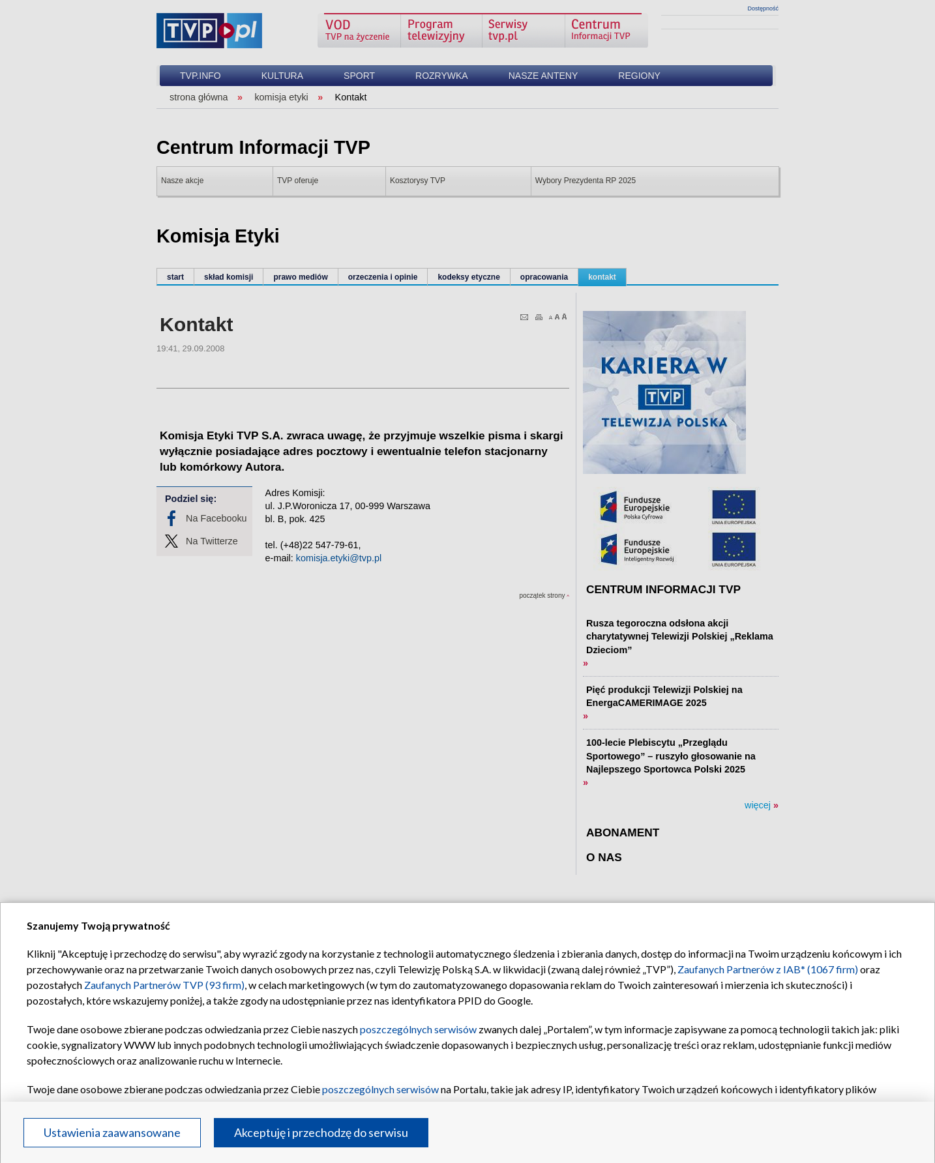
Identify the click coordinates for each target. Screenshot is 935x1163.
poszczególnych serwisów (418, 1029)
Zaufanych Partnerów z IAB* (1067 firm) (767, 969)
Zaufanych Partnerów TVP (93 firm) (164, 985)
